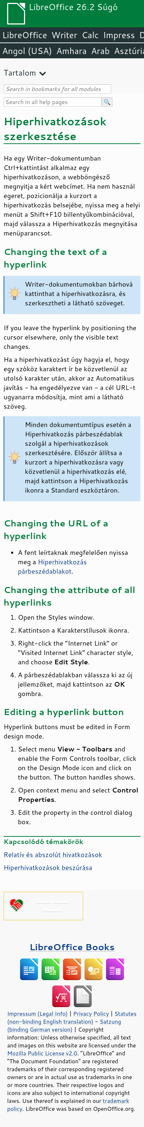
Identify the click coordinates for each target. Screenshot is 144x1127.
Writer (64, 35)
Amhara (71, 51)
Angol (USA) (27, 51)
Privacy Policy (91, 1014)
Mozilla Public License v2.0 (42, 1053)
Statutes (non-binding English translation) (71, 1017)
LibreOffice (24, 35)
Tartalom (20, 72)
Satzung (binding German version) (64, 1025)
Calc (90, 35)
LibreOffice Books (72, 946)
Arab (100, 51)
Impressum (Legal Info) (37, 1014)
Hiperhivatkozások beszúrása (48, 867)
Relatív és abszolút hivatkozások (53, 854)
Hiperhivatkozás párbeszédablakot (52, 566)
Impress (119, 35)
